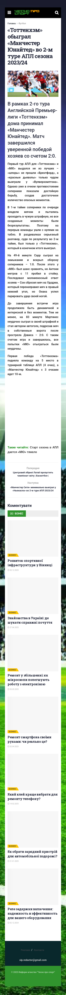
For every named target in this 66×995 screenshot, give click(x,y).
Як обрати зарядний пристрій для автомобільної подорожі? (32, 862)
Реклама (25, 958)
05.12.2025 (13, 579)
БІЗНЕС (12, 564)
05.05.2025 (13, 698)
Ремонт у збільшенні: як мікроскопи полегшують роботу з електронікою (28, 688)
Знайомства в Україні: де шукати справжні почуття (30, 629)
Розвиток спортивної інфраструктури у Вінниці (30, 571)
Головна (12, 23)
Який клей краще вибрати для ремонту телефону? (33, 805)
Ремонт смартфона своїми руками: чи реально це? (29, 748)
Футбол (22, 23)
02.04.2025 (13, 755)
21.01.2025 (13, 870)
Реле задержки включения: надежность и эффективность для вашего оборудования (33, 922)
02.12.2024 (13, 932)
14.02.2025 (13, 813)
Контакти (39, 958)
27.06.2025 (13, 636)
